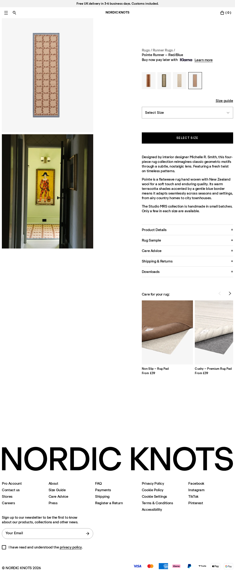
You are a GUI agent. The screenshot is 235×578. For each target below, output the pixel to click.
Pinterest (195, 503)
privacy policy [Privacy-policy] (71, 547)
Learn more (204, 60)
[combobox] (187, 112)
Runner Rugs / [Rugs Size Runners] (164, 50)
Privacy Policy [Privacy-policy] (153, 483)
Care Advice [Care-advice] (58, 496)
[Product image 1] (47, 75)
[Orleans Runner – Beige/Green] (164, 80)
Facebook (196, 483)
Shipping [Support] (102, 496)
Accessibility (152, 509)
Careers (8, 503)
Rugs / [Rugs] (147, 50)
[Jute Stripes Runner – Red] (149, 80)
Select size (187, 138)
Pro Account (12, 483)
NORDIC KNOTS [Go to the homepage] (117, 12)
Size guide (224, 100)
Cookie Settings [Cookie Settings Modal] (154, 496)
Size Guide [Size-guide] (57, 490)
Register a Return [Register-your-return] (109, 503)
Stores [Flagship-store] (7, 496)
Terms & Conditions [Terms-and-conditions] (157, 503)
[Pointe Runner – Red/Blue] (195, 80)
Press (53, 503)
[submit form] (88, 533)
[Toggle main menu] (6, 12)
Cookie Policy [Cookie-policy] (152, 490)
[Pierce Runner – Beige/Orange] (180, 80)
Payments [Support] (103, 490)
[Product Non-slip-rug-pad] (167, 332)
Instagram (196, 490)
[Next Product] (230, 293)
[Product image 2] (47, 191)
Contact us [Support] (11, 490)
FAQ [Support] (98, 483)
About (53, 483)
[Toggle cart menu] (225, 12)
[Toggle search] (14, 12)
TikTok (193, 496)
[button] (187, 230)
